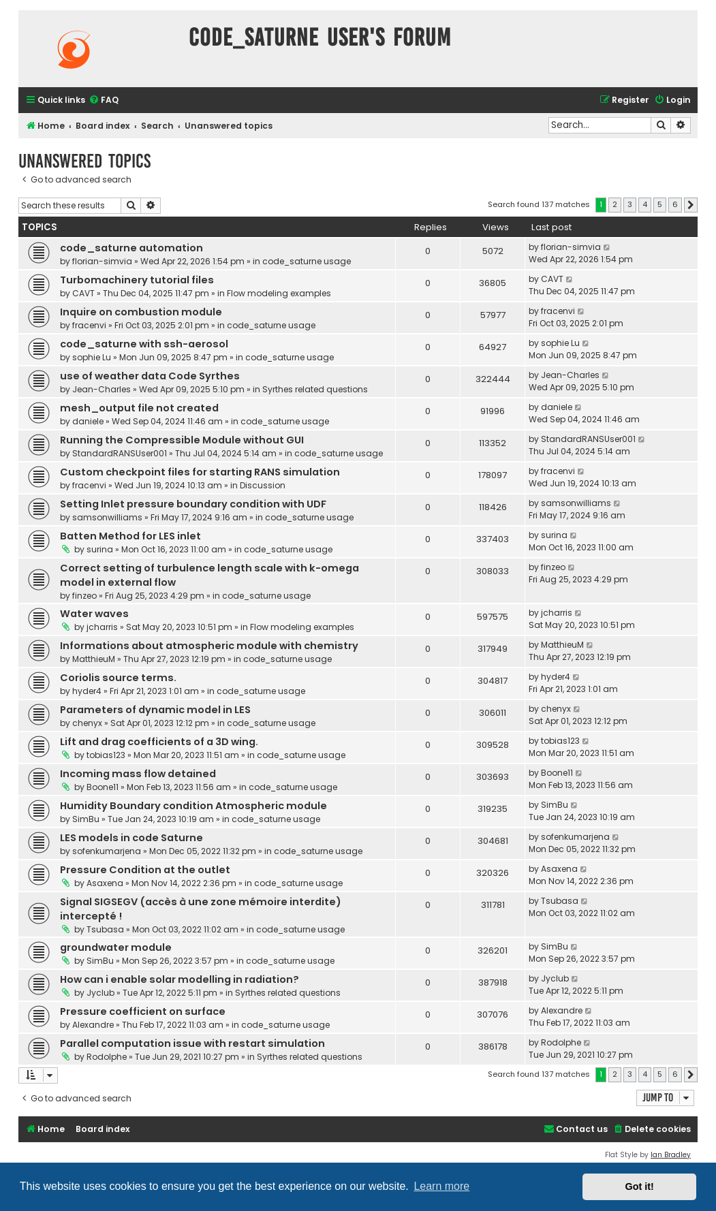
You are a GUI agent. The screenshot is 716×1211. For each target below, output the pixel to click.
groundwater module (116, 947)
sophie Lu (91, 357)
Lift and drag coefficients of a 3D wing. (159, 742)
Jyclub (100, 992)
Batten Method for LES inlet (130, 536)
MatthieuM (93, 659)
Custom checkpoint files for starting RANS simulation (200, 472)
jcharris (102, 627)
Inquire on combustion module (141, 312)
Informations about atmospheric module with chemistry (209, 645)
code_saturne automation (131, 248)
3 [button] (629, 204)
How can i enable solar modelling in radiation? (179, 979)
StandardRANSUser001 (119, 453)
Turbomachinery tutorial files (137, 280)
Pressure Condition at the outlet (145, 870)
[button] (691, 205)
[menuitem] (104, 100)
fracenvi (89, 325)
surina (100, 549)
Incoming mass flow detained (138, 774)
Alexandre (93, 1025)
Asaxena (105, 883)
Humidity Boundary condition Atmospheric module (193, 806)
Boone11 (103, 787)
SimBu (85, 819)
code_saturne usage (306, 261)
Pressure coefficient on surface (142, 1011)
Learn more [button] (441, 1186)
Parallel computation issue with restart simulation (192, 1043)
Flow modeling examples (279, 293)
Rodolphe (107, 1057)
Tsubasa (105, 929)
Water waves (94, 613)
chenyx (87, 723)
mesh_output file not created (139, 408)
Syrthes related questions (315, 389)
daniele (88, 421)
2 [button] (614, 204)
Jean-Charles (101, 389)
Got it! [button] (639, 1186)
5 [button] (659, 204)
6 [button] (675, 204)
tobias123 (106, 755)
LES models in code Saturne (131, 838)
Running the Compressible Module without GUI (182, 440)
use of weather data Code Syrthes (150, 376)
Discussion (262, 485)
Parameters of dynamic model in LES (155, 710)
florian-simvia (102, 261)
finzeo (84, 595)
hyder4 (87, 691)
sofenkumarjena (106, 851)
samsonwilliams (107, 517)
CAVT (83, 293)
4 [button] (644, 204)
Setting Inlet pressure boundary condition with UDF (193, 504)
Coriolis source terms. (118, 678)
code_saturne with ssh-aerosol (144, 344)
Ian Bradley (671, 1155)
